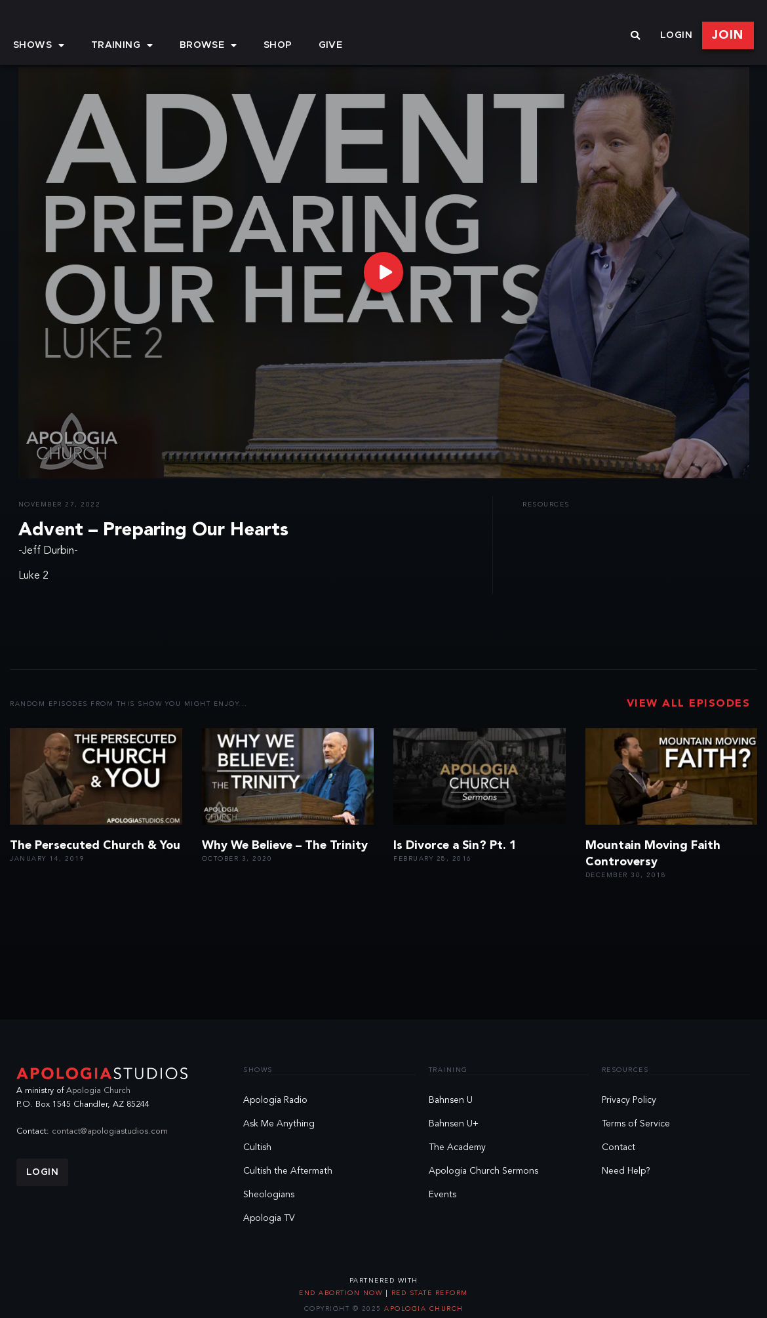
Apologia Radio (275, 1100)
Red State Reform (428, 1293)
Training (122, 45)
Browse (208, 45)
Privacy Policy (629, 1100)
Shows (39, 45)
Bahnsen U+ (454, 1123)
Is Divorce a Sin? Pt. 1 (455, 846)
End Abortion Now (342, 1293)
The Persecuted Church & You (95, 846)
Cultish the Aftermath (287, 1171)
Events (442, 1194)
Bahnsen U (451, 1100)
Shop (278, 45)
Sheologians (268, 1194)
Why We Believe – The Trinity (285, 846)
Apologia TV (269, 1218)
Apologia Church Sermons (483, 1171)
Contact (618, 1147)
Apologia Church (98, 1090)
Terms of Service (636, 1123)
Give (331, 45)
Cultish (257, 1147)
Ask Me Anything (279, 1123)
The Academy (457, 1147)
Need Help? (626, 1171)
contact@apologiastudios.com (110, 1131)
